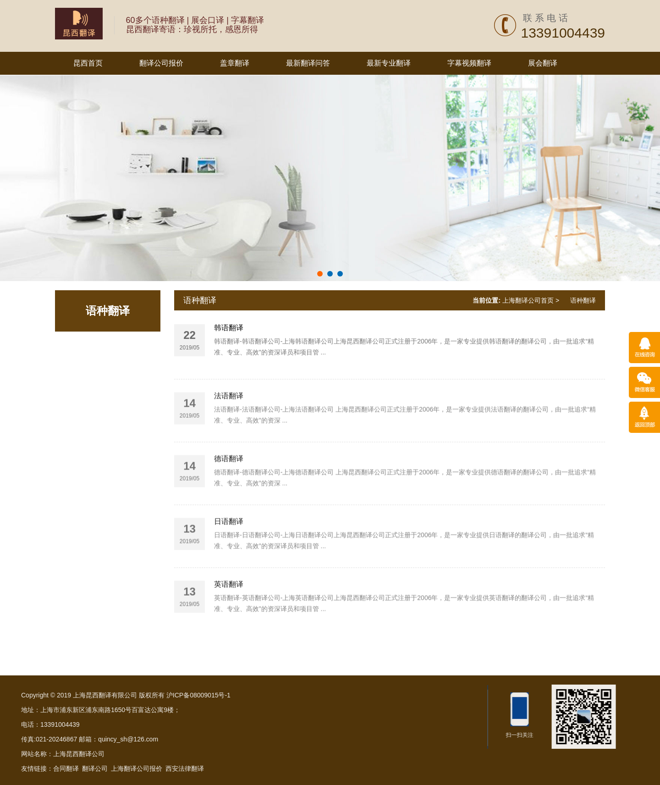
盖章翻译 (234, 63)
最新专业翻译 (389, 63)
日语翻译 (228, 576)
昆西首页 (88, 63)
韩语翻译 (228, 346)
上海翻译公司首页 (528, 300)
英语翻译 (228, 639)
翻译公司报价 (161, 63)
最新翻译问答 (308, 63)
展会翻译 (542, 63)
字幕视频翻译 (469, 63)
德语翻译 (228, 514)
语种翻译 (108, 310)
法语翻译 (228, 451)
